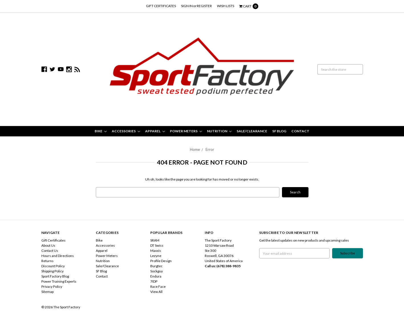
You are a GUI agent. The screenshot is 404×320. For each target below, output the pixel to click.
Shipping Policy (52, 271)
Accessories (126, 131)
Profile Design (161, 261)
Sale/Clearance (252, 131)
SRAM (154, 240)
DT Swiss (156, 245)
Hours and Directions (57, 256)
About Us (48, 245)
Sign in (187, 6)
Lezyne (155, 256)
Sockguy (156, 271)
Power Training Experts (58, 281)
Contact (300, 131)
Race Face (158, 286)
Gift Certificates (161, 6)
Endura (155, 276)
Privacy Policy (51, 286)
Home (195, 149)
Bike (101, 131)
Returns (47, 261)
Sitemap (47, 291)
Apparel (155, 131)
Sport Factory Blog (55, 276)
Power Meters (186, 131)
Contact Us (49, 250)
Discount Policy (53, 266)
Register (204, 6)
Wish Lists (225, 6)
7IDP (153, 281)
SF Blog (279, 131)
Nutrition (219, 131)
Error (210, 149)
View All (156, 291)
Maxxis (155, 250)
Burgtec (156, 266)
